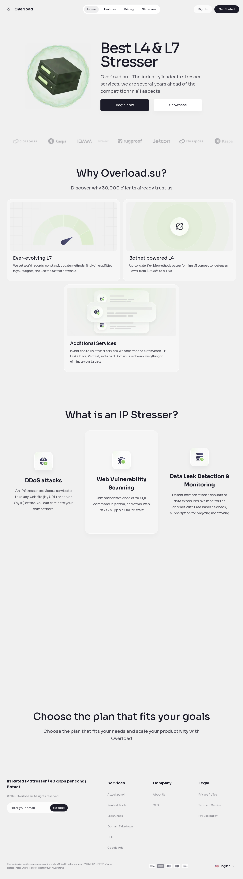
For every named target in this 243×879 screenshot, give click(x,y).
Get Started (227, 9)
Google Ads (115, 847)
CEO (156, 805)
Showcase (149, 9)
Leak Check (115, 816)
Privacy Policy (207, 794)
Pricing (129, 9)
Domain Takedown (120, 826)
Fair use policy (208, 816)
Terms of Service (209, 805)
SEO (110, 837)
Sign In (202, 9)
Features (110, 9)
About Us (159, 794)
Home (91, 9)
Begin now (125, 105)
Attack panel (116, 794)
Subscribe (59, 807)
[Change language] (224, 866)
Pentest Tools (116, 805)
